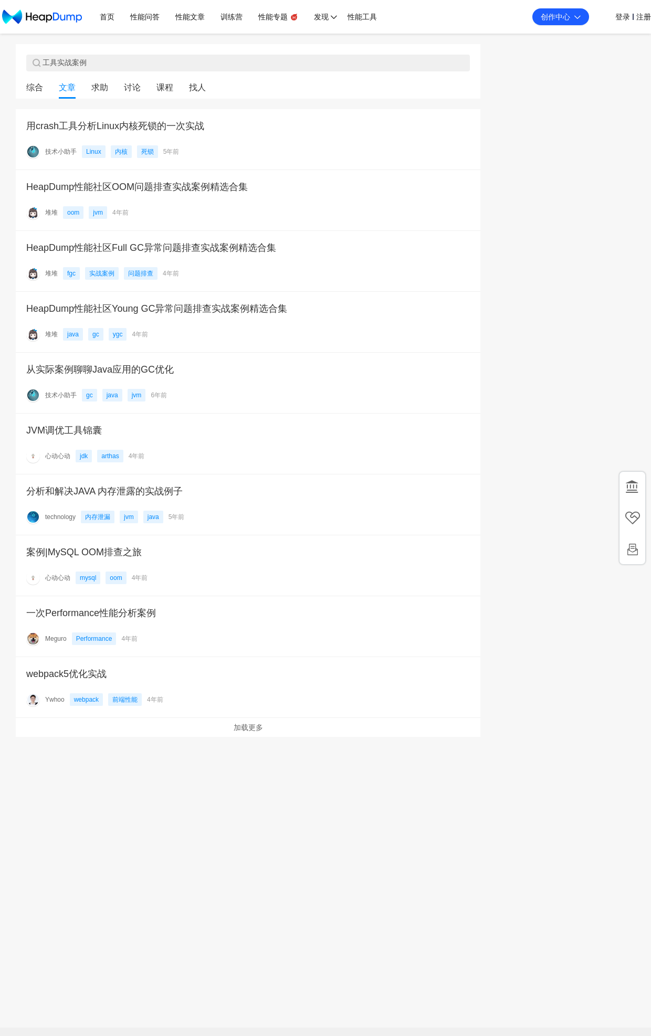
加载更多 (248, 727)
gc (95, 334)
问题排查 (140, 273)
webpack (86, 699)
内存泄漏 (97, 517)
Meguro (56, 638)
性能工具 (362, 17)
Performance (94, 638)
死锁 (147, 151)
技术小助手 (61, 151)
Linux (93, 151)
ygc (118, 334)
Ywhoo (55, 699)
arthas (110, 456)
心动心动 (57, 456)
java (73, 334)
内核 (121, 151)
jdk (84, 456)
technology (60, 517)
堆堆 (51, 212)
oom (73, 212)
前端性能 (125, 699)
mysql (88, 578)
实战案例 (101, 273)
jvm (98, 212)
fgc (71, 273)
